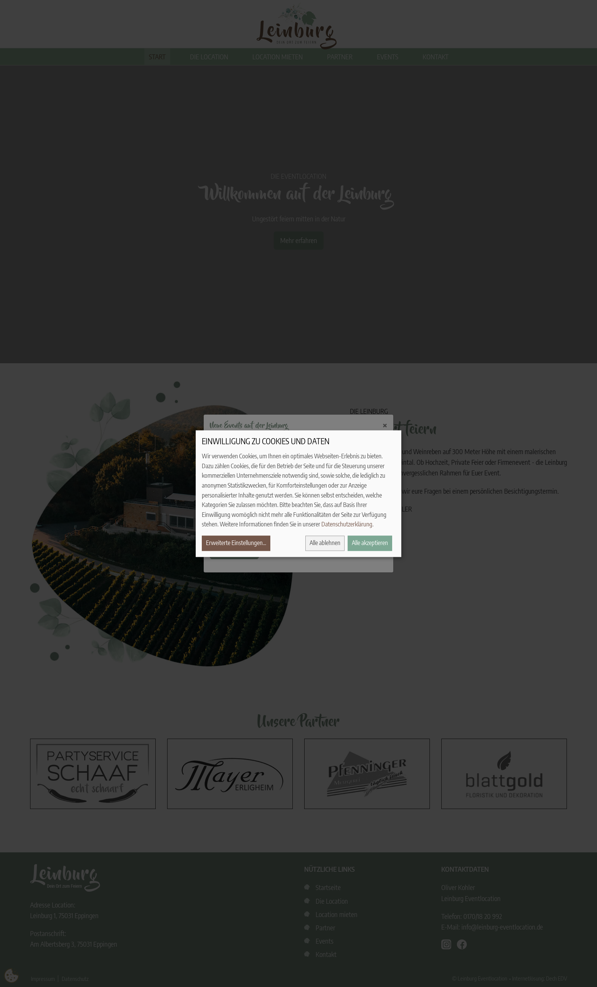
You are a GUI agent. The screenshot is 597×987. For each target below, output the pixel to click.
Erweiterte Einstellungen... (236, 543)
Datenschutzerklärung (346, 524)
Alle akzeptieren (370, 543)
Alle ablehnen (325, 543)
